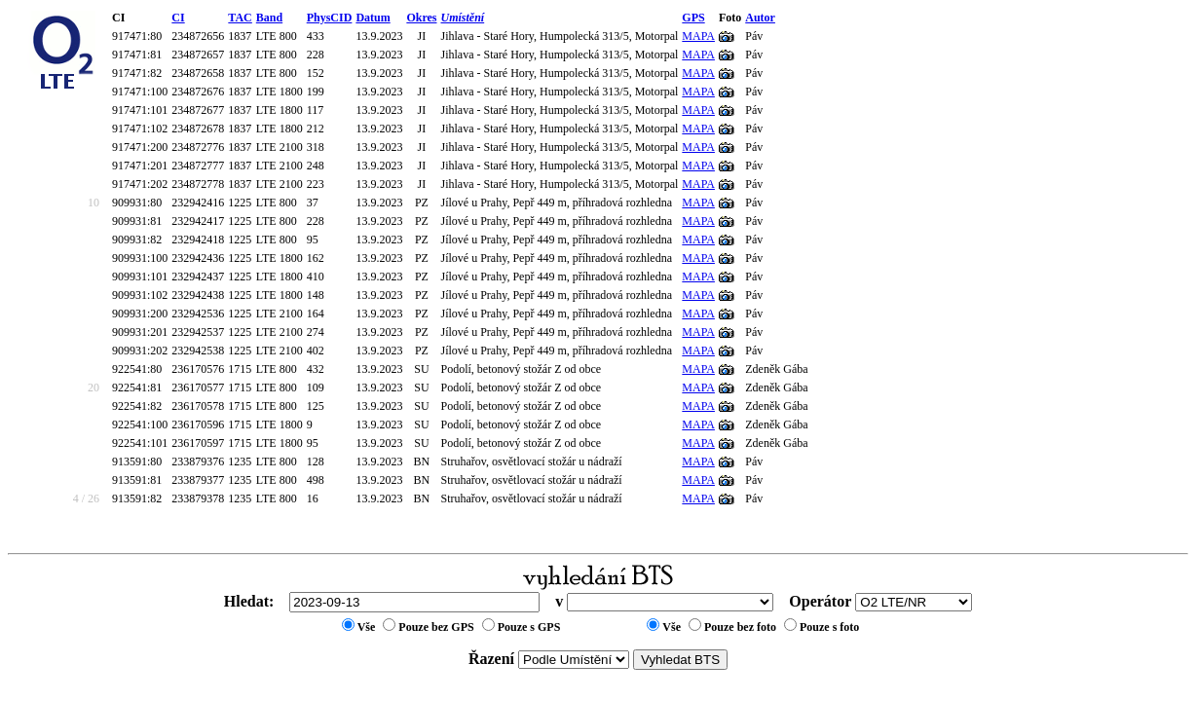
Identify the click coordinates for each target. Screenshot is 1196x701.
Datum (372, 17)
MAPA (698, 36)
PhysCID (330, 17)
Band (269, 17)
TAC (239, 17)
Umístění (463, 17)
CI (177, 17)
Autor (760, 17)
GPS (693, 17)
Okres (421, 17)
